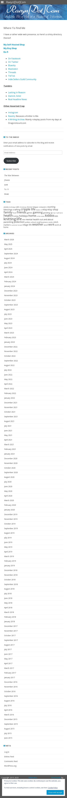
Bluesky (12, 65)
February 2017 (10, 673)
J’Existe (7, 180)
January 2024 (9, 286)
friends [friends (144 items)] (21, 212)
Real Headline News (17, 99)
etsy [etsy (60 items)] (44, 209)
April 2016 (8, 710)
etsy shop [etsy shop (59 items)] (52, 209)
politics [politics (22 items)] (27, 222)
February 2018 (10, 617)
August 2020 (9, 477)
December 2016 (10, 682)
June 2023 (8, 319)
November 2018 (10, 575)
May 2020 (8, 491)
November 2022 (10, 351)
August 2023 (9, 309)
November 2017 (10, 631)
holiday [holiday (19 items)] (16, 216)
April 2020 (8, 496)
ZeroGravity (56, 777)
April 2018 (8, 607)
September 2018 (11, 584)
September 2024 (11, 253)
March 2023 (9, 332)
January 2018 (9, 621)
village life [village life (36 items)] (27, 225)
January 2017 (9, 677)
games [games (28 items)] (29, 213)
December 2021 (10, 402)
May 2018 (8, 603)
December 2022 (10, 347)
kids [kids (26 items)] (56, 216)
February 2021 (10, 449)
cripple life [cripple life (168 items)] (28, 209)
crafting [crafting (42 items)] (16, 209)
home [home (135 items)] (32, 216)
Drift (6, 185)
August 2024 (9, 258)
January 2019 (9, 565)
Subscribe (11, 160)
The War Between (11, 175)
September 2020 (11, 472)
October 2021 (9, 412)
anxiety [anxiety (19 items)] (6, 207)
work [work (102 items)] (51, 224)
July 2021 (8, 426)
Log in (6, 752)
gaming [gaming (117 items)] (38, 212)
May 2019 (8, 547)
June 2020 (8, 486)
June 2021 (8, 430)
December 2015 (10, 719)
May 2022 (8, 379)
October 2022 (9, 356)
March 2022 (9, 388)
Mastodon (13, 69)
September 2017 (11, 640)
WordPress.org (10, 766)
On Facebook (14, 58)
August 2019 (9, 533)
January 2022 (9, 398)
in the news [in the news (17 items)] (40, 216)
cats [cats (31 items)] (17, 207)
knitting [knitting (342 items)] (10, 218)
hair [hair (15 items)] (54, 213)
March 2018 (9, 612)
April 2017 (8, 663)
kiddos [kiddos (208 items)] (49, 215)
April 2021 (8, 440)
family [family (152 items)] (8, 212)
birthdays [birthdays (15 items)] (12, 207)
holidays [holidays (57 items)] (23, 215)
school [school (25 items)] (33, 222)
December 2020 (10, 458)
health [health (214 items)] (8, 215)
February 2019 (10, 561)
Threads (12, 72)
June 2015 (8, 738)
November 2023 (10, 295)
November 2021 (10, 407)
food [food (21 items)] (14, 213)
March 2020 (9, 500)
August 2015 (9, 728)
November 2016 (10, 686)
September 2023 (11, 305)
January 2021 (9, 454)
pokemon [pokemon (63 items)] (19, 221)
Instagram (13, 112)
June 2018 (8, 598)
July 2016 (8, 705)
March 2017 (9, 668)
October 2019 (9, 524)
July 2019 (8, 537)
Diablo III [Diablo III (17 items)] (39, 210)
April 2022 (8, 384)
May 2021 (8, 435)
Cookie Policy (53, 788)
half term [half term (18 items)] (59, 213)
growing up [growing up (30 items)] (48, 213)
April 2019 (8, 551)
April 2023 (8, 328)
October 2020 (9, 468)
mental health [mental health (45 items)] (32, 219)
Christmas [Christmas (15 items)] (23, 207)
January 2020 (9, 509)
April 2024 (8, 272)
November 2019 (10, 519)
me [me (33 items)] (23, 219)
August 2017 (9, 645)
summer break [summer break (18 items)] (16, 225)
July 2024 (8, 263)
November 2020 (10, 463)
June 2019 (8, 542)
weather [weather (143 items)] (37, 224)
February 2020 (10, 505)
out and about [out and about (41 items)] (46, 219)
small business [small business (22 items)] (42, 222)
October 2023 (9, 300)
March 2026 (9, 239)
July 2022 (8, 370)
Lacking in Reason (16, 92)
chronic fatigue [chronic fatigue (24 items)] (32, 207)
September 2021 (11, 416)
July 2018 (8, 593)
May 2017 (8, 659)
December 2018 (10, 570)
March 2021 (9, 444)
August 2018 (9, 589)
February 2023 (10, 337)
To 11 (6, 189)
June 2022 (8, 374)
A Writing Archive (16, 119)
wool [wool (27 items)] (46, 225)
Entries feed (9, 756)
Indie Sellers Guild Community (22, 79)
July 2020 (8, 482)
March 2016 (9, 714)
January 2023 (9, 342)
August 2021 (9, 421)
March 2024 (9, 277)
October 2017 (9, 635)
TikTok (11, 75)
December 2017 (10, 626)
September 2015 (11, 724)
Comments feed (10, 761)
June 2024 (8, 267)
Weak (6, 194)
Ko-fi (6, 52)
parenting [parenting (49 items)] (8, 221)
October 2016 (9, 691)
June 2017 (8, 654)
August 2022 (9, 365)
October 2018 (9, 579)
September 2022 (11, 360)
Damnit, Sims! (14, 96)
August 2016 (9, 701)
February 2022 (10, 393)
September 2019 (11, 528)
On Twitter (13, 62)
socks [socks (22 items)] (50, 222)
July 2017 (8, 649)
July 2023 (8, 314)
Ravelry (11, 116)
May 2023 (8, 323)
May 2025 (8, 244)
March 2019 (9, 556)
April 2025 (8, 249)
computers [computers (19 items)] (43, 207)
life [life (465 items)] (19, 218)
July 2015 (8, 733)
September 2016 (11, 696)
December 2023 (10, 291)
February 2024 (10, 281)
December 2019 (10, 514)
